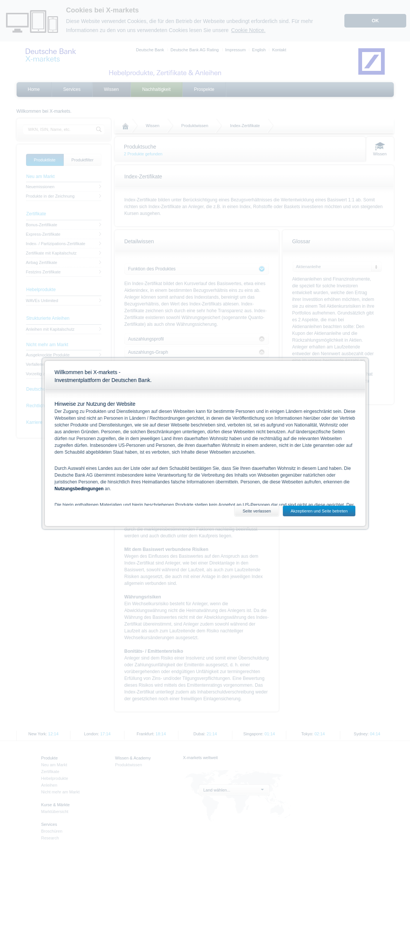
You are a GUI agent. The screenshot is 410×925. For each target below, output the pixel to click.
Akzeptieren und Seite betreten (318, 511)
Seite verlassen (257, 511)
